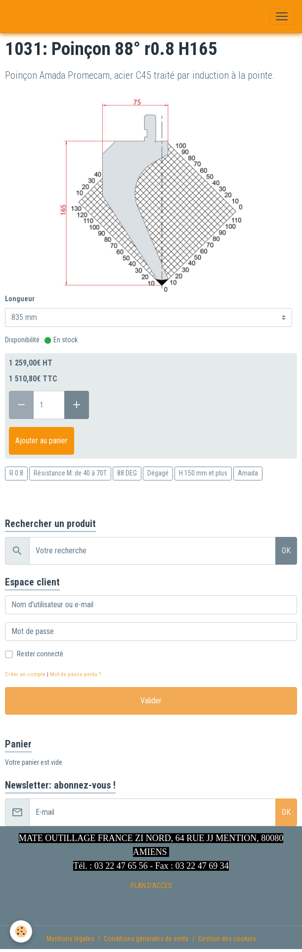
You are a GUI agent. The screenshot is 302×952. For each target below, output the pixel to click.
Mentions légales (70, 939)
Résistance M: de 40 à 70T (70, 473)
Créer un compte (25, 674)
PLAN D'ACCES (151, 886)
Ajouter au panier (41, 440)
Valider (151, 700)
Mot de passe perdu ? (75, 674)
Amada (248, 473)
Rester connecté (40, 654)
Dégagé (158, 473)
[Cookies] (21, 931)
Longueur (20, 299)
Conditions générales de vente (146, 939)
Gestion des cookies (227, 939)
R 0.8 (16, 473)
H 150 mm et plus (203, 473)
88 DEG (127, 473)
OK (286, 550)
